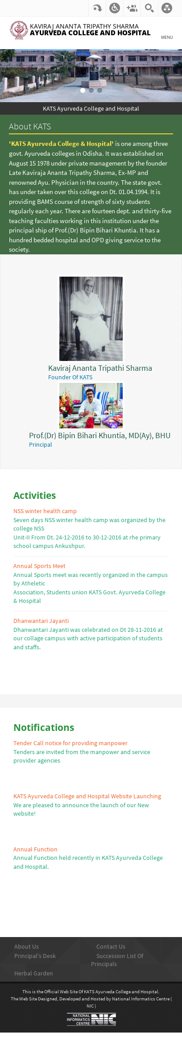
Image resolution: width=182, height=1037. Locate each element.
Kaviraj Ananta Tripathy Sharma (90, 29)
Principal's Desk (35, 956)
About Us (26, 946)
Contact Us (110, 946)
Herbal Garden (33, 973)
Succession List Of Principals (117, 960)
